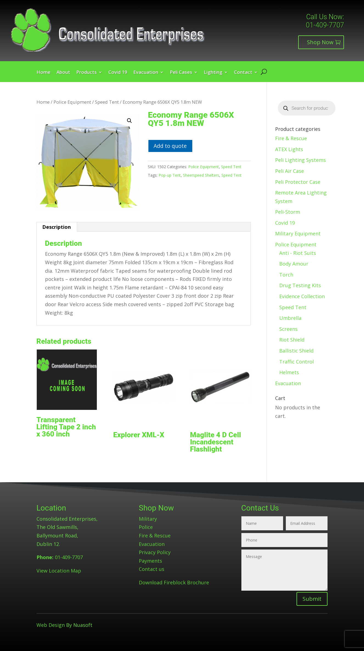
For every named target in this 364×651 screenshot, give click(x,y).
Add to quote (170, 146)
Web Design (50, 625)
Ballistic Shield (296, 350)
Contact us (151, 569)
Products (86, 72)
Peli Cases (181, 72)
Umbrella (290, 318)
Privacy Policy (155, 552)
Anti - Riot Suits (297, 253)
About (63, 72)
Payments (150, 560)
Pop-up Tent (170, 175)
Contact (243, 72)
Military (148, 518)
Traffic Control (296, 361)
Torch (286, 274)
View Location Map (58, 570)
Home (43, 72)
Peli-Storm (287, 211)
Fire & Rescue (291, 138)
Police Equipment (72, 102)
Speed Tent (107, 102)
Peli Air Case (289, 171)
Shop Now (320, 42)
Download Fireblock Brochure (174, 582)
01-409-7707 (325, 25)
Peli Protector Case (297, 182)
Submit (312, 598)
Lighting (213, 72)
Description (56, 227)
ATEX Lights (289, 149)
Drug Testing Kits (300, 285)
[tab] (56, 227)
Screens (288, 329)
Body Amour (293, 263)
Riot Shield (291, 339)
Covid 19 (117, 72)
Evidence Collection (302, 296)
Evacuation (145, 72)
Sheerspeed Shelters (201, 175)
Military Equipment (298, 233)
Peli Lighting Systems (300, 160)
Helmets (289, 372)
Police (146, 527)
